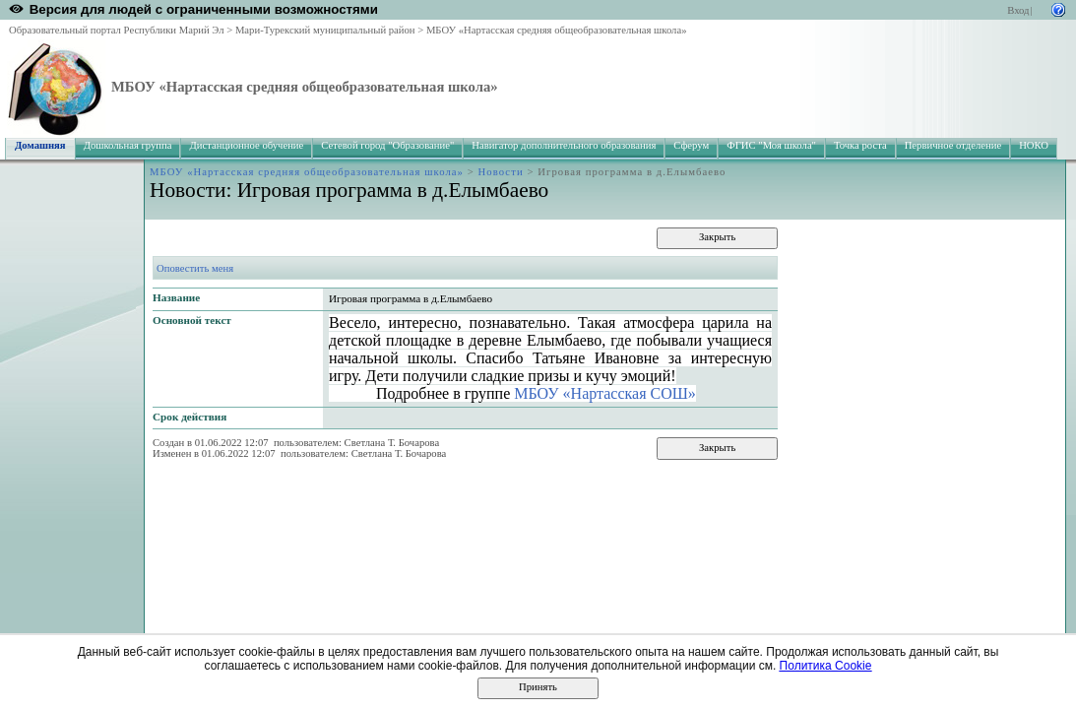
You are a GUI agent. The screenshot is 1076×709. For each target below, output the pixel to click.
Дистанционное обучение (246, 145)
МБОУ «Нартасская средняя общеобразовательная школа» (556, 30)
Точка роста (860, 145)
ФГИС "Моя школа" (771, 145)
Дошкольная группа (128, 145)
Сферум (691, 145)
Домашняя (40, 145)
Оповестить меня (195, 268)
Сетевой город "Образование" (387, 145)
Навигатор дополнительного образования (564, 145)
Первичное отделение (953, 145)
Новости (501, 171)
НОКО (1033, 145)
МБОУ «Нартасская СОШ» (605, 393)
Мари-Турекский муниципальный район (325, 30)
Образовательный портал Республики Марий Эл (116, 30)
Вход (1018, 10)
